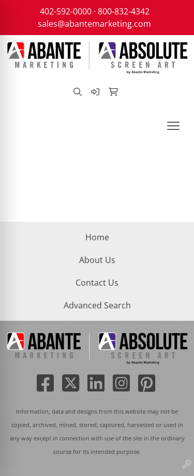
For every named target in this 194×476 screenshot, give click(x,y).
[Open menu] (173, 126)
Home (97, 237)
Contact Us (97, 282)
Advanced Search (97, 305)
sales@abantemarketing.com (94, 23)
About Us (97, 260)
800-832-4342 (124, 11)
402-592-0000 (66, 11)
